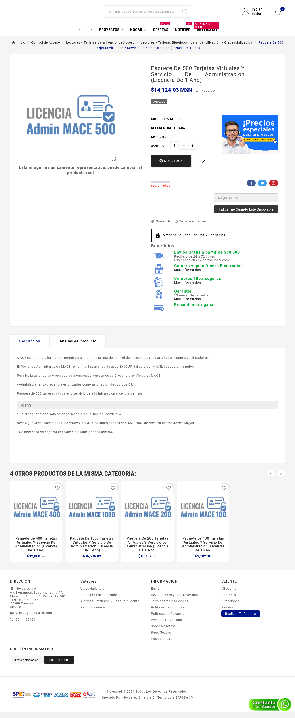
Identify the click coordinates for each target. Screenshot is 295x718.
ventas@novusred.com (34, 618)
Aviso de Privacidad (166, 625)
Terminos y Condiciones (169, 606)
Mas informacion (187, 275)
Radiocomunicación (96, 613)
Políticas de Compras (168, 613)
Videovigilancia (92, 594)
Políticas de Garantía (167, 619)
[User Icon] (255, 14)
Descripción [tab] (29, 347)
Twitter (262, 189)
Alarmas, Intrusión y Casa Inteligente (109, 606)
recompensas (161, 644)
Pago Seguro (161, 638)
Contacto (228, 600)
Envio (155, 594)
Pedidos (227, 613)
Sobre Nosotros (163, 632)
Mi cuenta (229, 594)
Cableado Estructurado (98, 600)
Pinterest (273, 189)
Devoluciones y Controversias (174, 600)
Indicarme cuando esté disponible (246, 215)
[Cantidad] (174, 151)
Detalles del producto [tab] (77, 347)
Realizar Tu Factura (240, 619)
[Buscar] (141, 14)
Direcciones (230, 606)
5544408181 (26, 625)
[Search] (184, 14)
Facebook (251, 189)
